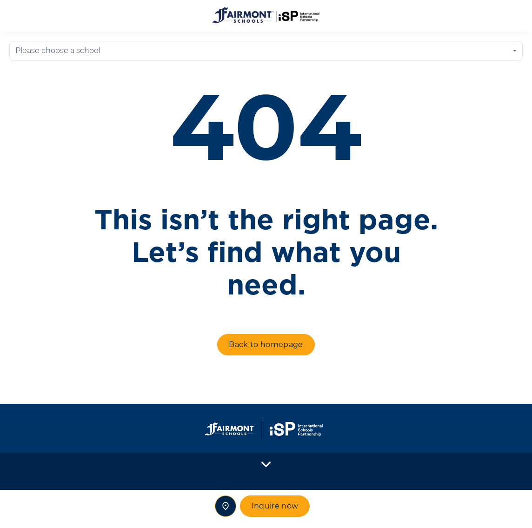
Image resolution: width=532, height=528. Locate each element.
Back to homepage (266, 344)
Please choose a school (57, 50)
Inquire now (275, 505)
